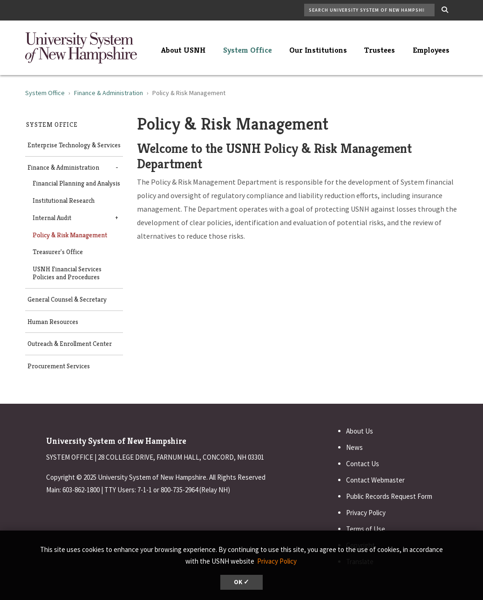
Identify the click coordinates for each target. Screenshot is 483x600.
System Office (247, 50)
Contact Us (362, 463)
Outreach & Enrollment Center (69, 344)
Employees (431, 50)
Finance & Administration (108, 93)
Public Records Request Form (389, 496)
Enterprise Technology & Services (74, 145)
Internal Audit (52, 218)
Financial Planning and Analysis (76, 183)
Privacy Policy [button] (277, 561)
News (354, 447)
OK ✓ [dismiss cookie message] (241, 582)
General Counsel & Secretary (67, 299)
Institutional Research (64, 201)
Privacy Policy (366, 512)
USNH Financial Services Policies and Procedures (67, 273)
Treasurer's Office (58, 252)
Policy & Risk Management (70, 235)
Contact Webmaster (375, 480)
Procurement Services (58, 366)
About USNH (183, 50)
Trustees (379, 50)
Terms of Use (365, 528)
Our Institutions (318, 50)
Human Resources (52, 322)
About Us (359, 431)
